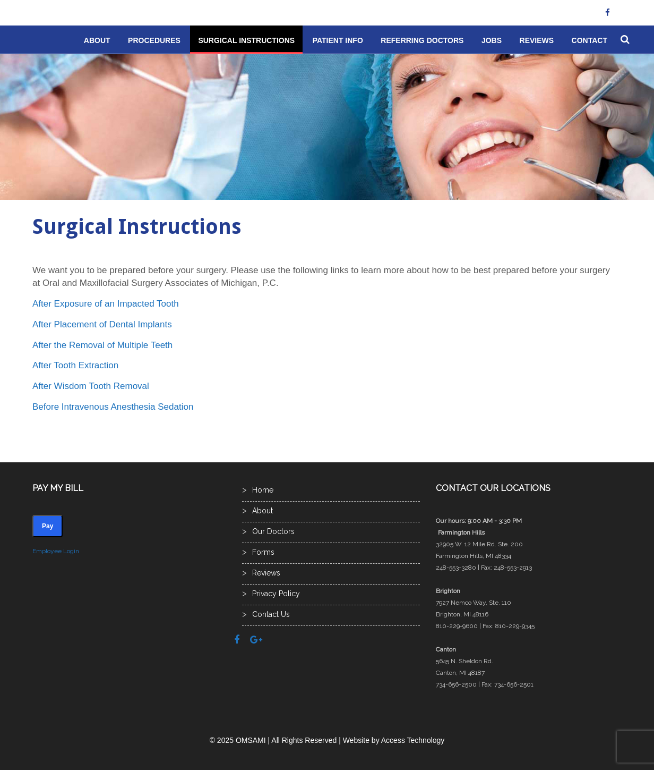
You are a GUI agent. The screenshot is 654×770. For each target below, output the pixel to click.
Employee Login (55, 551)
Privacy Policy (276, 593)
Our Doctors (273, 531)
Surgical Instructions (246, 40)
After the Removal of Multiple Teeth (102, 345)
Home (262, 490)
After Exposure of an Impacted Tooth (105, 304)
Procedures (154, 40)
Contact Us (271, 614)
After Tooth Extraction (75, 365)
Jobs (491, 40)
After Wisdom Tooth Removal (90, 386)
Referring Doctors (422, 40)
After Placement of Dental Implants (102, 324)
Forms (263, 552)
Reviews (537, 40)
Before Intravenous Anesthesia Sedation (112, 407)
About (97, 40)
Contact (589, 40)
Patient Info (338, 40)
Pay (47, 526)
